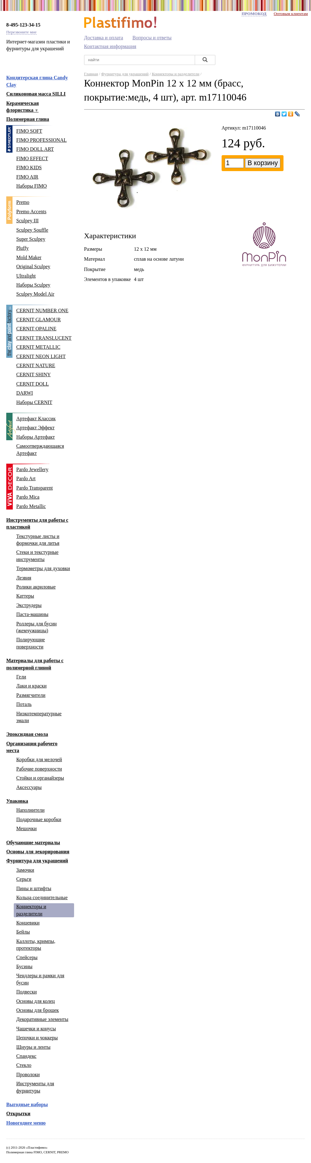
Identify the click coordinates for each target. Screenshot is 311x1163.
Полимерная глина (27, 119)
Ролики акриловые (36, 586)
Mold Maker (28, 257)
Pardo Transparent (34, 487)
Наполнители (30, 810)
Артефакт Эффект (35, 427)
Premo (22, 202)
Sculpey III (27, 220)
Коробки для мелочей (39, 759)
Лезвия (23, 577)
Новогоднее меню (26, 1123)
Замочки (25, 870)
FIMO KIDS (29, 167)
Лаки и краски (31, 685)
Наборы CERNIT (34, 402)
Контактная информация (110, 46)
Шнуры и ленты (33, 1047)
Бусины (24, 966)
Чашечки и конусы (36, 1028)
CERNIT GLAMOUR (38, 319)
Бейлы (23, 931)
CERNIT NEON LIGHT (41, 356)
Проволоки (28, 1074)
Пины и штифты (33, 888)
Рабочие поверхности (39, 768)
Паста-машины (32, 614)
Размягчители (30, 695)
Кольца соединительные (42, 897)
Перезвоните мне (21, 32)
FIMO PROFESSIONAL (41, 140)
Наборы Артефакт (35, 437)
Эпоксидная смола (27, 734)
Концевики (28, 922)
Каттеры (25, 596)
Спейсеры (27, 957)
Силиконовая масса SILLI (36, 93)
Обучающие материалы (33, 842)
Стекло (23, 1065)
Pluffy (22, 248)
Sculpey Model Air (35, 294)
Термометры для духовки (43, 568)
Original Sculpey (33, 266)
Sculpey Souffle (32, 230)
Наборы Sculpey (33, 285)
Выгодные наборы (27, 1104)
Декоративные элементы (42, 1019)
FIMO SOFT (29, 131)
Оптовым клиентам (291, 13)
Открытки (18, 1113)
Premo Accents (31, 211)
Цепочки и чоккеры (37, 1037)
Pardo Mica (27, 497)
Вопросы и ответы (152, 37)
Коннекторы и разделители (175, 73)
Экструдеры (29, 605)
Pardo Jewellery (32, 469)
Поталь (24, 704)
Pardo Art (26, 478)
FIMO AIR (27, 177)
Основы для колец (35, 1001)
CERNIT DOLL (32, 384)
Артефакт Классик (36, 418)
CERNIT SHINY (33, 374)
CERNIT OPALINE (36, 328)
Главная (91, 73)
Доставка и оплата (103, 37)
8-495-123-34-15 (23, 24)
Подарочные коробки (38, 819)
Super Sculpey (30, 239)
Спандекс (26, 1056)
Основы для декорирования (37, 851)
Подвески (26, 991)
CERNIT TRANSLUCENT (44, 338)
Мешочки (26, 828)
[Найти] (205, 60)
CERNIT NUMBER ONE (42, 310)
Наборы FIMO (31, 186)
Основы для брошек (37, 1010)
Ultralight (26, 275)
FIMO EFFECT (32, 158)
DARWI (24, 393)
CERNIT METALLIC (38, 347)
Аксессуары (29, 787)
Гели (21, 676)
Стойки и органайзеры (40, 778)
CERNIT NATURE (35, 365)
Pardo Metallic (31, 506)
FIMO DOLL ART (35, 149)
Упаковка (17, 801)
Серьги (23, 879)
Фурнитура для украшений (37, 860)
